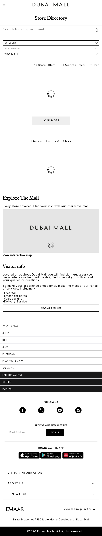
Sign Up (55, 432)
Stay (5, 346)
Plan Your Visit (12, 361)
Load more (51, 120)
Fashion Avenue (12, 374)
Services (8, 368)
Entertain (8, 354)
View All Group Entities (78, 508)
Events (7, 389)
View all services (51, 308)
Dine (5, 339)
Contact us (17, 494)
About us (16, 483)
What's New (10, 325)
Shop (5, 333)
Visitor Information (25, 472)
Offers (6, 381)
